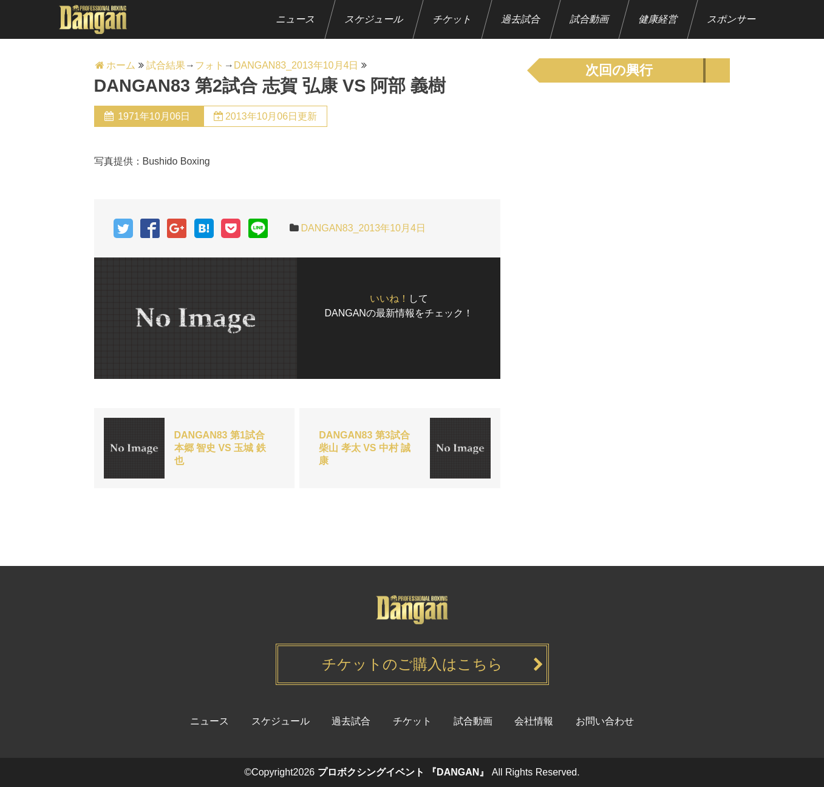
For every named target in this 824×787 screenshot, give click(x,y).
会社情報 (533, 721)
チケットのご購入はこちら (412, 664)
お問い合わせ (605, 721)
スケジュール (373, 19)
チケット (452, 19)
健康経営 (658, 19)
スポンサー (731, 19)
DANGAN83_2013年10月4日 (363, 228)
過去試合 (521, 19)
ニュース (295, 19)
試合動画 (589, 19)
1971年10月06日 (154, 116)
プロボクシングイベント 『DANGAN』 (403, 772)
